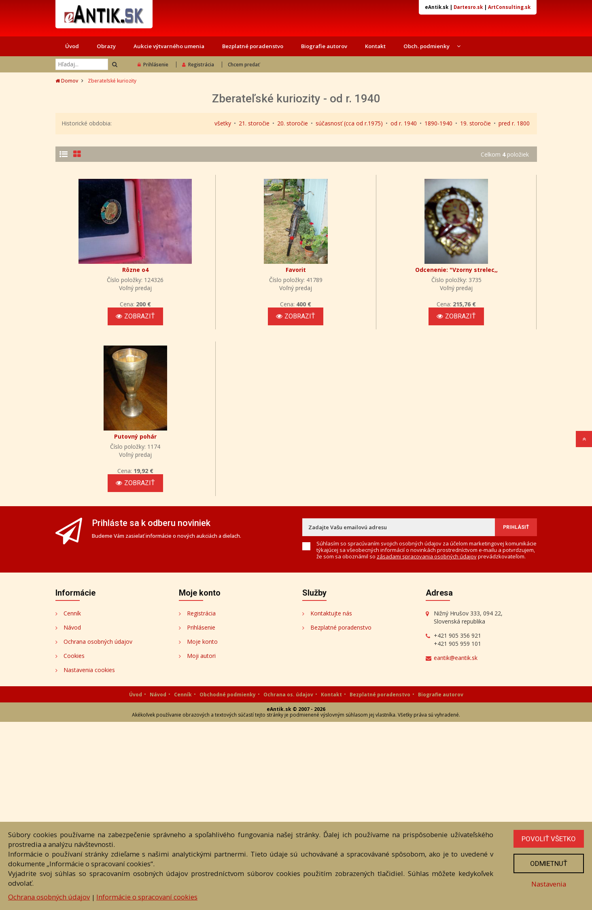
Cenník (72, 801)
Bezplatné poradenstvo (252, 46)
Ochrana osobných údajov (49, 897)
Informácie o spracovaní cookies (146, 897)
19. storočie (475, 123)
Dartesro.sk (468, 7)
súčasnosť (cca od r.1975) (349, 123)
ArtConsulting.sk (509, 7)
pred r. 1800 (514, 123)
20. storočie (292, 123)
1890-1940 (438, 123)
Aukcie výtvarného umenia (169, 46)
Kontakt (375, 46)
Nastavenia (548, 884)
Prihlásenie (153, 65)
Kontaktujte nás (331, 801)
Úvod (72, 46)
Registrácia (198, 65)
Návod (72, 815)
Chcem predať (244, 65)
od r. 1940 (403, 123)
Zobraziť (503, 218)
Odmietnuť (548, 863)
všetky (222, 123)
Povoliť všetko (549, 839)
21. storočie (254, 123)
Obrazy (106, 46)
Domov (66, 80)
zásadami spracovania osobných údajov (427, 744)
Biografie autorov (324, 46)
